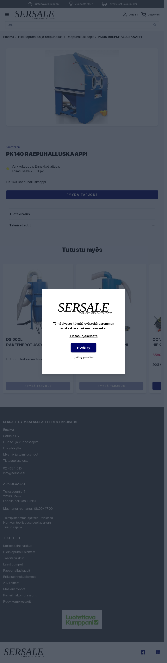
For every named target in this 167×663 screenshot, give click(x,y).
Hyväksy (83, 348)
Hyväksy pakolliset (83, 357)
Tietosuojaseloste (84, 336)
